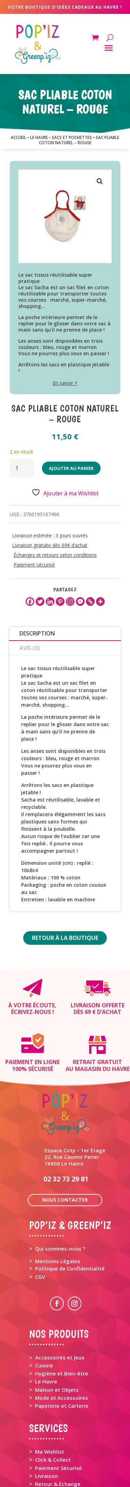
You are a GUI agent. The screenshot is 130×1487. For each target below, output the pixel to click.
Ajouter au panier (71, 468)
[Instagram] (70, 601)
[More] (100, 601)
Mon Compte (51, 1461)
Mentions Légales (57, 1211)
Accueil (18, 137)
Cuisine (44, 1315)
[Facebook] (30, 601)
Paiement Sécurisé (58, 1417)
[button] (100, 181)
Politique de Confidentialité (70, 1218)
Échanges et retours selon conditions (55, 555)
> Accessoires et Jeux (56, 1307)
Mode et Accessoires (61, 1347)
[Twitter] (40, 601)
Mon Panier (49, 1454)
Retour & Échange (57, 1433)
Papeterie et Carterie (61, 1355)
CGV (40, 1226)
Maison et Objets (57, 1339)
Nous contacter (65, 1149)
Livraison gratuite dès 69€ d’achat (49, 545)
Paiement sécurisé (34, 564)
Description (37, 633)
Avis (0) (29, 648)
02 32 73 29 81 (65, 1128)
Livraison (46, 1425)
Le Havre (46, 1331)
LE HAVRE (39, 137)
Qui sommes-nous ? (60, 1198)
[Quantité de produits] (22, 468)
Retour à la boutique (65, 938)
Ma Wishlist (49, 1401)
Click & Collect (53, 1409)
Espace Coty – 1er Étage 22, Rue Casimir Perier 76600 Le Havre (74, 1107)
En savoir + (65, 383)
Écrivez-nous (31, 1012)
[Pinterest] (60, 601)
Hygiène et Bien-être (61, 1323)
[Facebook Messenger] (80, 601)
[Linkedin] (50, 601)
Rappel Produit (53, 1441)
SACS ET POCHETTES (72, 137)
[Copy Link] (90, 601)
